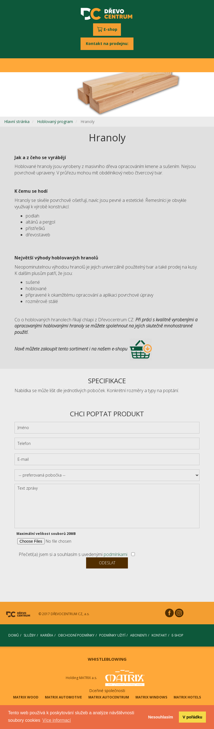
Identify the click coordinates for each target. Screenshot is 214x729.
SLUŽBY (30, 635)
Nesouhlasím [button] (160, 717)
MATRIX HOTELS (187, 697)
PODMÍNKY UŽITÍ (112, 635)
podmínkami (115, 554)
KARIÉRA (46, 635)
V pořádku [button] (192, 717)
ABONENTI (138, 635)
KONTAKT (159, 635)
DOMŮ (13, 635)
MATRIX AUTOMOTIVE (63, 697)
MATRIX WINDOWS (151, 697)
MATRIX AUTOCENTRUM (108, 697)
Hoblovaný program (55, 121)
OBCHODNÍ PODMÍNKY (76, 635)
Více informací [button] (56, 720)
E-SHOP (177, 635)
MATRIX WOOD (25, 697)
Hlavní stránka (17, 121)
